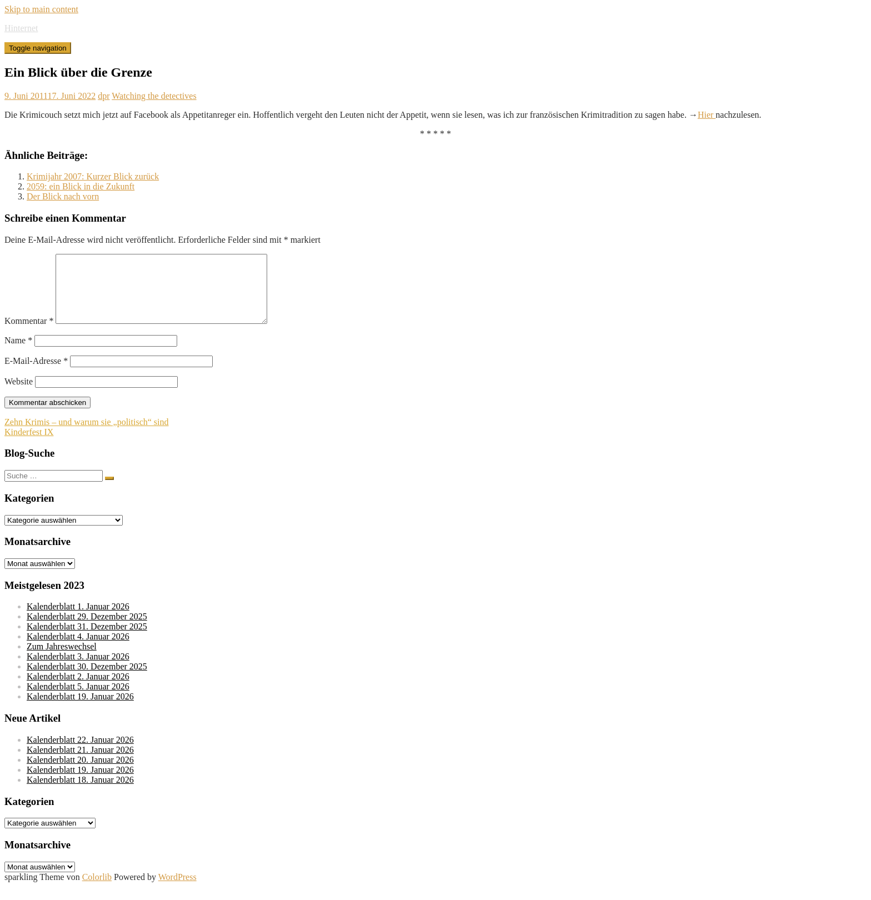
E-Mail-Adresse (36, 374)
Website (18, 394)
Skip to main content (41, 9)
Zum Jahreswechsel (62, 659)
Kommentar (28, 334)
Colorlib (97, 890)
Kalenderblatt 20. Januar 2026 (80, 773)
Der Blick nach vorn (63, 196)
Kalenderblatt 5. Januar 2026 (78, 699)
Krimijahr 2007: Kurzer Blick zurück (93, 176)
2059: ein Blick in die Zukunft (80, 186)
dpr (103, 96)
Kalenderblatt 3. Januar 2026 (78, 669)
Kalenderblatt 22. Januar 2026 (80, 753)
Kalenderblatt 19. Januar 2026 (80, 709)
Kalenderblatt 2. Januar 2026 (78, 689)
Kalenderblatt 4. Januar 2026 (78, 649)
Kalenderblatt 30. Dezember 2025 (87, 679)
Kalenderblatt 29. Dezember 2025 (87, 629)
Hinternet (21, 28)
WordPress (177, 890)
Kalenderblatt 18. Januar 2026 (80, 793)
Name (18, 353)
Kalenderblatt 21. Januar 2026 (80, 763)
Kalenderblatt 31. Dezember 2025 (87, 639)
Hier (706, 114)
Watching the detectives (154, 96)
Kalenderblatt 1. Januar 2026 (78, 619)
